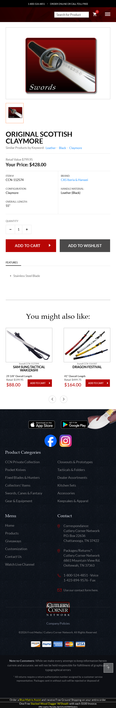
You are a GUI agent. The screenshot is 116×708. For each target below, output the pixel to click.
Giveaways (13, 541)
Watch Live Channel (19, 564)
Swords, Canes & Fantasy (23, 493)
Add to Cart (27, 245)
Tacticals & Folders (71, 470)
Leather (51, 148)
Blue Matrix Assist (30, 699)
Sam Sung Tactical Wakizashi (29, 368)
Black (62, 148)
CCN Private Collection (22, 462)
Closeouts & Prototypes (75, 462)
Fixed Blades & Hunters (22, 478)
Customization (16, 549)
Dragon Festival (87, 367)
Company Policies (58, 623)
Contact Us (13, 557)
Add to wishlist (85, 245)
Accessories (66, 493)
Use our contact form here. (81, 590)
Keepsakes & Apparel (72, 501)
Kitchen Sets (66, 485)
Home (9, 525)
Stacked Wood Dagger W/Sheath (50, 703)
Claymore (75, 148)
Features (12, 262)
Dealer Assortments (72, 478)
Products (12, 533)
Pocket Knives (15, 470)
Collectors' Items (17, 485)
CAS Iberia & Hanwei (74, 180)
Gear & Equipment (18, 501)
